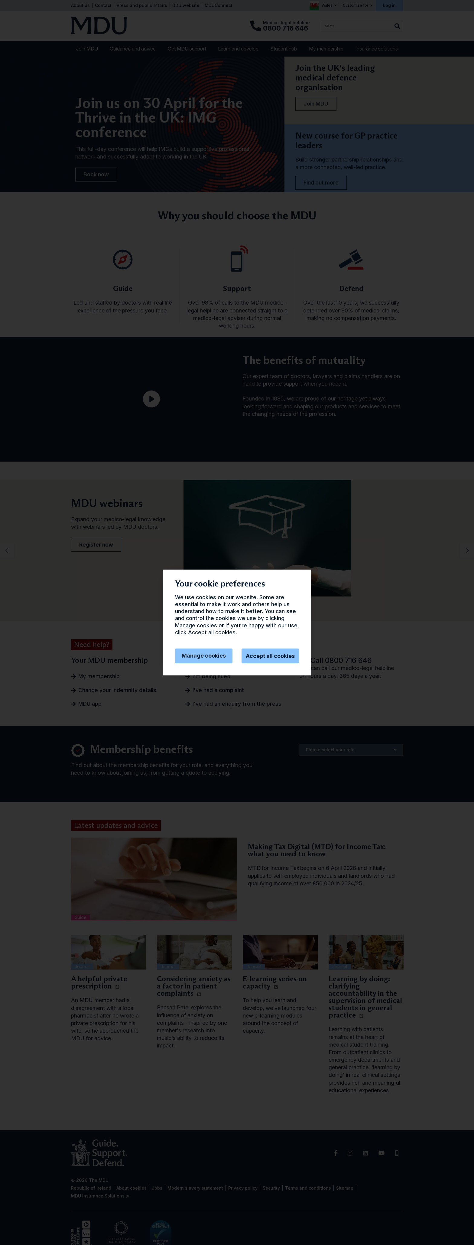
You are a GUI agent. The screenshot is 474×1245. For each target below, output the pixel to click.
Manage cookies (204, 655)
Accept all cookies (270, 656)
